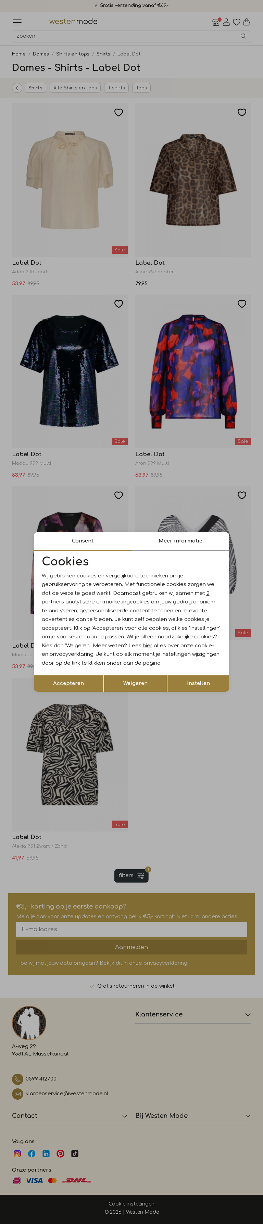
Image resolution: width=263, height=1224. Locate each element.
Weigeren (135, 683)
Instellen (198, 683)
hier (147, 646)
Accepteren (68, 683)
